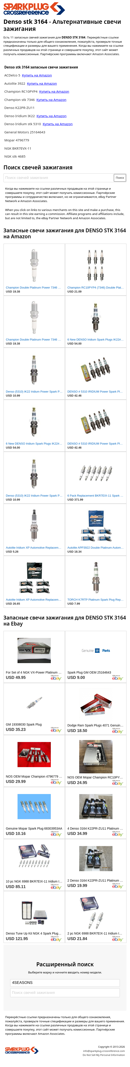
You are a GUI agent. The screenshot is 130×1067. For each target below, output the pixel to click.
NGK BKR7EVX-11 (17, 148)
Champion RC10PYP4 (21, 91)
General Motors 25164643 (24, 132)
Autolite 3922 (15, 83)
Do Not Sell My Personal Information (104, 1055)
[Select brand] (65, 983)
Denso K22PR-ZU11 (19, 107)
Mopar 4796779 (16, 140)
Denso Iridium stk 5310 (22, 124)
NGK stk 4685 (15, 156)
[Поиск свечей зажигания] (58, 177)
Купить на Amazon (37, 75)
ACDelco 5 (12, 75)
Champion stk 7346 (19, 99)
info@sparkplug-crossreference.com (104, 1051)
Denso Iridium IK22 (19, 116)
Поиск (120, 177)
